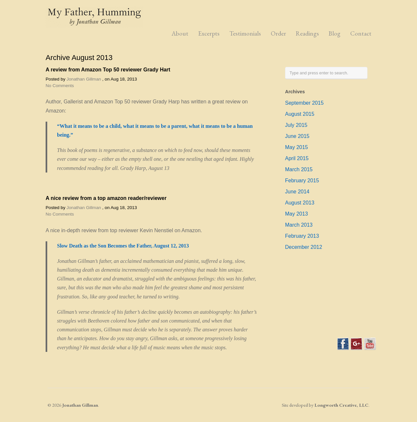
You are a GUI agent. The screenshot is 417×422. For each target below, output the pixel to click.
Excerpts (209, 33)
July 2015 (296, 125)
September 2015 (304, 103)
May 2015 (296, 147)
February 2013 (302, 236)
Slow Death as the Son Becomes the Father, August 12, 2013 (123, 246)
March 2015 (299, 169)
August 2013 (299, 202)
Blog (334, 33)
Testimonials (245, 33)
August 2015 (299, 114)
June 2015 (297, 136)
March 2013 (299, 225)
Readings (307, 33)
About (180, 33)
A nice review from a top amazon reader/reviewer (106, 198)
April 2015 (297, 158)
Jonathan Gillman (83, 79)
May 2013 (296, 214)
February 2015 (302, 180)
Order (278, 33)
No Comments (60, 85)
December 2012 (303, 247)
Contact (360, 33)
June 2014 (297, 191)
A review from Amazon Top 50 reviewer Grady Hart (108, 69)
